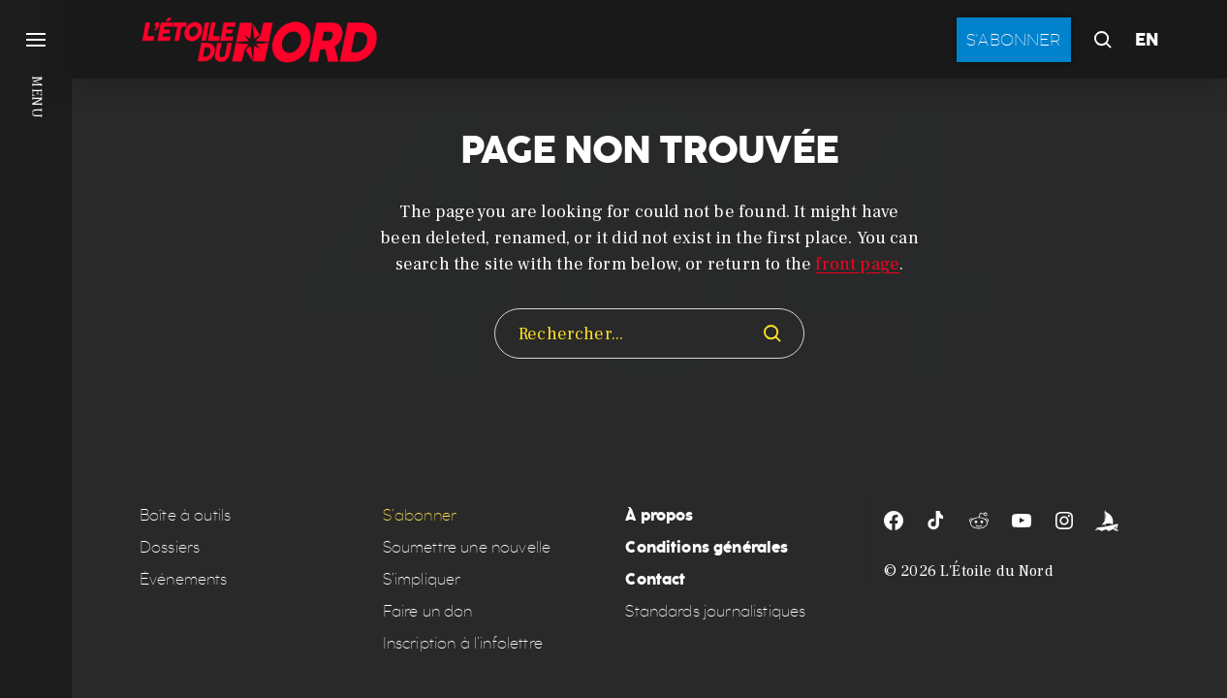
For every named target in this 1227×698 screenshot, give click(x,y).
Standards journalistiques (715, 611)
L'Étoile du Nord (997, 571)
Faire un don (428, 611)
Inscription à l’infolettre (463, 643)
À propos (659, 515)
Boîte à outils (185, 515)
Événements (184, 579)
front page (857, 264)
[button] (36, 349)
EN (1147, 39)
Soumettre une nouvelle (467, 547)
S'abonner (1013, 39)
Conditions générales (706, 547)
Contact (655, 579)
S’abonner (419, 515)
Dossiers (170, 547)
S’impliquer (422, 579)
